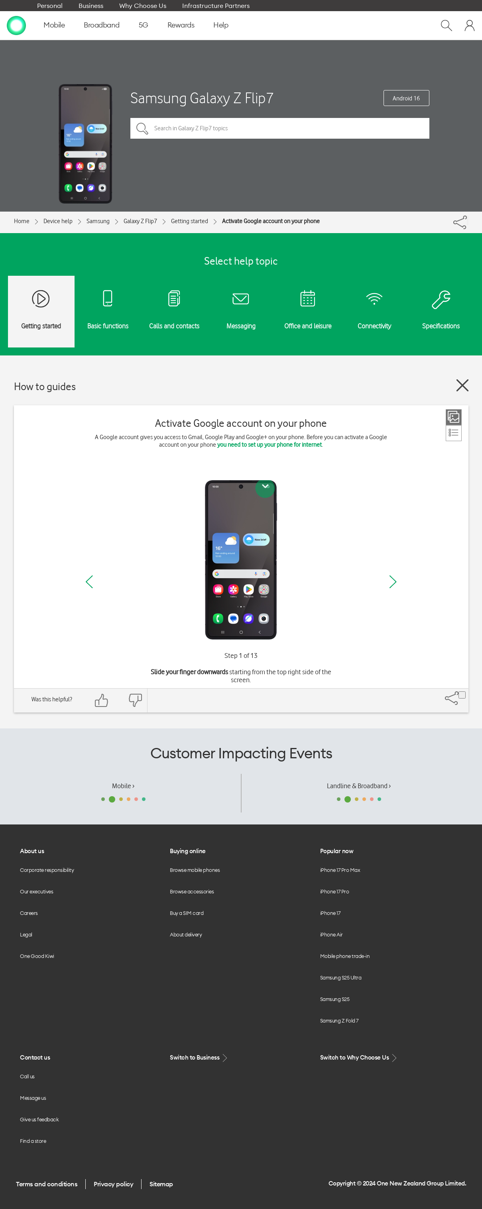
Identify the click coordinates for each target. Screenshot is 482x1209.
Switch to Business (199, 1058)
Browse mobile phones (195, 870)
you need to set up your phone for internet (269, 444)
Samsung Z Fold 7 (339, 1020)
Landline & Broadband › (359, 786)
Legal (26, 934)
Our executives (36, 891)
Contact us (35, 1057)
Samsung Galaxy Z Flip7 (202, 98)
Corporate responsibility (47, 870)
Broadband (102, 24)
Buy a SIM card (186, 913)
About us (32, 851)
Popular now (337, 851)
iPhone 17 (330, 913)
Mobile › (123, 786)
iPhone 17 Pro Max (340, 870)
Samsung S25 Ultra (341, 977)
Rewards (181, 24)
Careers (29, 913)
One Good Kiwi (37, 956)
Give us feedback (39, 1119)
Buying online (188, 851)
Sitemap (161, 1184)
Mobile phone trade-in (345, 956)
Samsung (98, 221)
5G (143, 24)
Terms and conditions (46, 1184)
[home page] (16, 25)
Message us (33, 1098)
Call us (27, 1076)
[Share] (467, 220)
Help (220, 24)
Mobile (54, 24)
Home (22, 221)
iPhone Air (331, 934)
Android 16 (406, 98)
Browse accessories (192, 891)
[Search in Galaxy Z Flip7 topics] (279, 128)
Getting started (189, 221)
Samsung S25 (335, 999)
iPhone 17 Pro (334, 891)
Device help (58, 221)
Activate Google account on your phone (271, 221)
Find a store (33, 1141)
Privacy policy (113, 1184)
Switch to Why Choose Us (359, 1058)
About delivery (186, 934)
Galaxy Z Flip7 (140, 221)
